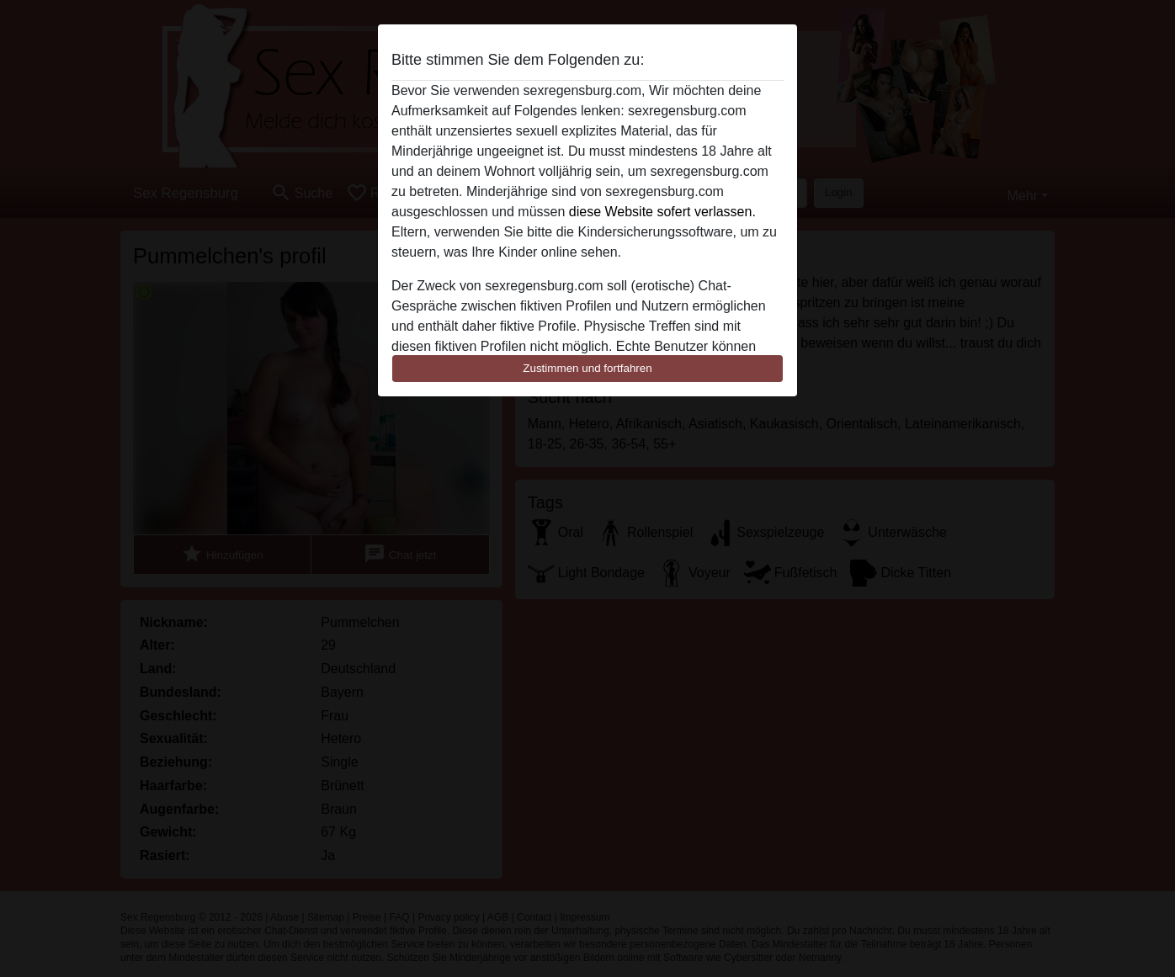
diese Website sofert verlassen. (662, 211)
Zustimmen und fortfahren (587, 368)
